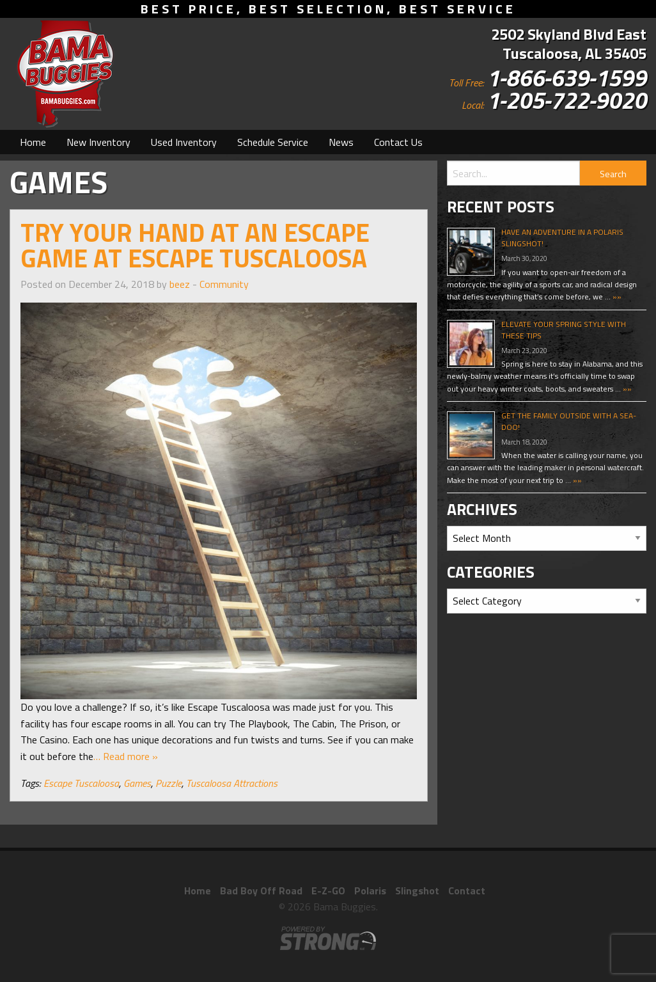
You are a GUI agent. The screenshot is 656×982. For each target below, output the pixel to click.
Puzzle (168, 783)
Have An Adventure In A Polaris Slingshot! (562, 237)
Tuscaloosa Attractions (231, 783)
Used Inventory (184, 142)
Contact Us (398, 142)
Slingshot (417, 890)
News (341, 142)
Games (137, 783)
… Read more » (125, 756)
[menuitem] (33, 142)
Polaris (370, 890)
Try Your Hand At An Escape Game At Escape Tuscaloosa (195, 245)
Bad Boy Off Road (261, 890)
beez (179, 284)
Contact (466, 890)
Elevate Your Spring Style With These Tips (563, 330)
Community (224, 284)
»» (616, 296)
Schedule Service (272, 142)
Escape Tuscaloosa (81, 783)
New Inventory (98, 142)
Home (33, 142)
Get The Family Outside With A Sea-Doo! (568, 421)
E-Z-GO (328, 890)
